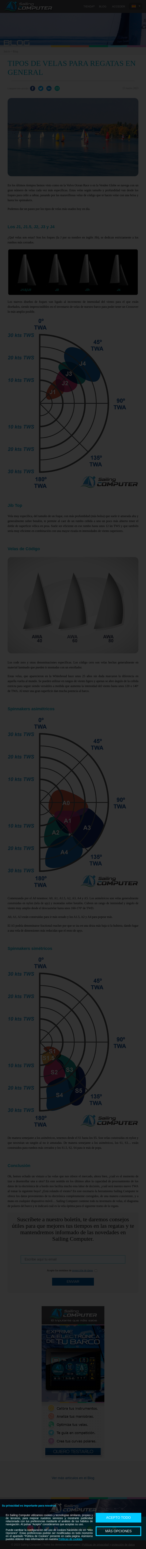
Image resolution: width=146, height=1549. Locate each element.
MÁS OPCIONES (118, 1531)
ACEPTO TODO (118, 1518)
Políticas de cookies (70, 1539)
